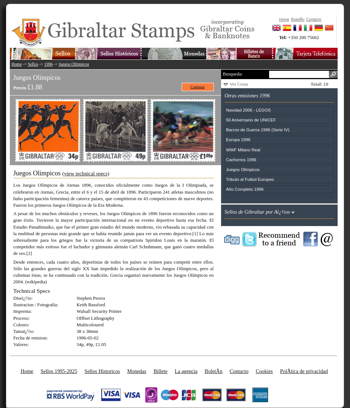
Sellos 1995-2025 (58, 371)
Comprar (197, 87)
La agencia (186, 371)
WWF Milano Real (243, 149)
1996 (48, 64)
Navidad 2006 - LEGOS (248, 110)
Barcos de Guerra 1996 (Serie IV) (258, 129)
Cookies (264, 371)
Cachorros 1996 (241, 159)
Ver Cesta (239, 84)
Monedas (136, 371)
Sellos (33, 64)
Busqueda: (233, 74)
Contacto (239, 371)
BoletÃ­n (213, 371)
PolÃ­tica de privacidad (304, 371)
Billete (161, 371)
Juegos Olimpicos (74, 64)
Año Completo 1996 (245, 189)
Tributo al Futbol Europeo (250, 179)
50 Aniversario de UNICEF (251, 119)
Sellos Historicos (102, 371)
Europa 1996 (238, 139)
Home (17, 64)
